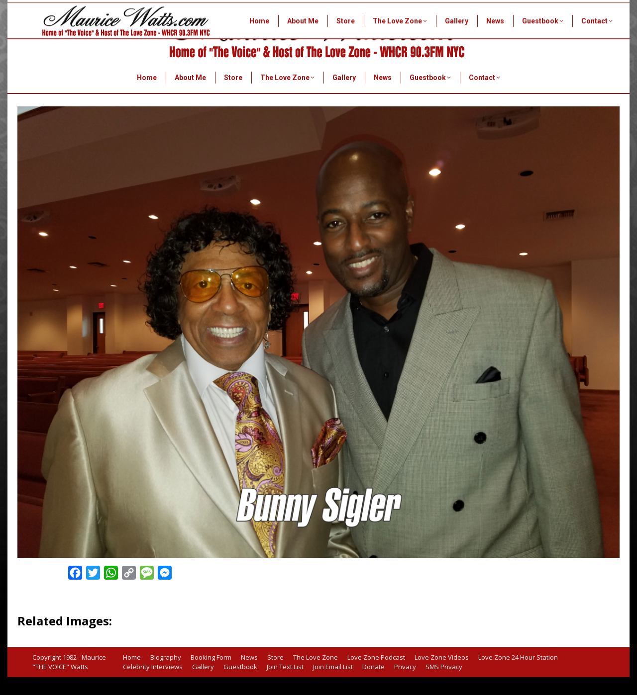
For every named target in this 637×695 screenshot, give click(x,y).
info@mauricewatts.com (571, 49)
